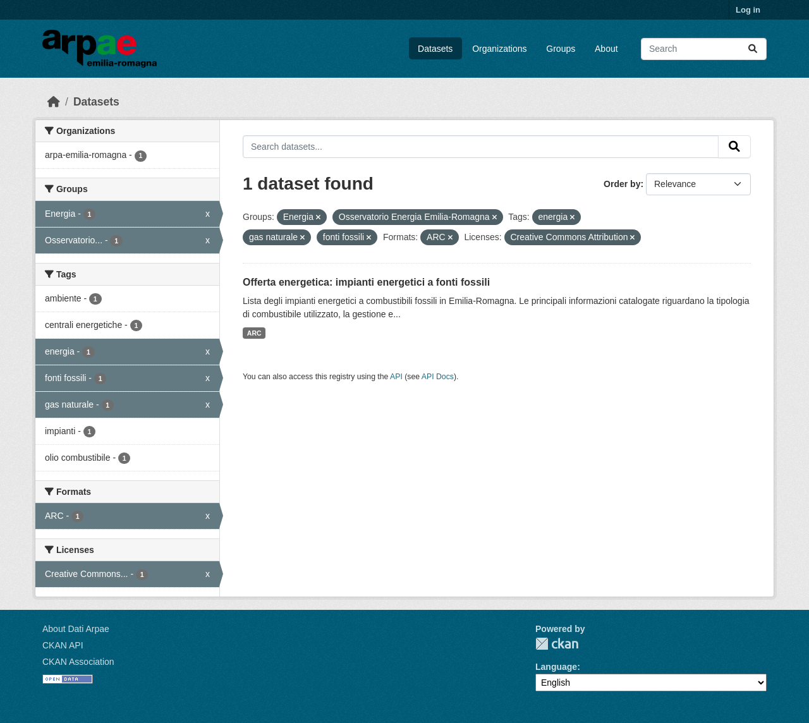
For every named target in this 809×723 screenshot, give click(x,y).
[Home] (53, 101)
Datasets (435, 49)
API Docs (438, 376)
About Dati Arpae (75, 629)
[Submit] (752, 49)
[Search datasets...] (704, 49)
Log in (748, 10)
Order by (622, 184)
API (396, 376)
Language (556, 667)
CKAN (556, 643)
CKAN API (62, 645)
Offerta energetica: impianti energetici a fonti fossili (366, 282)
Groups (560, 49)
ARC (254, 333)
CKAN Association (78, 662)
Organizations (499, 49)
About (606, 49)
